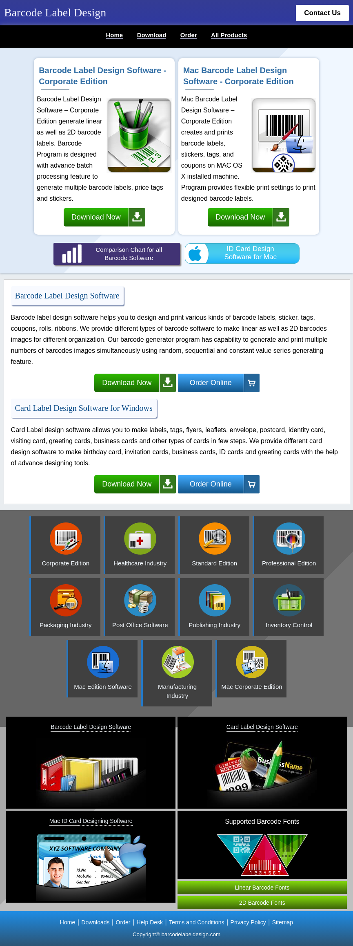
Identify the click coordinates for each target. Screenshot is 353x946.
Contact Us (322, 13)
